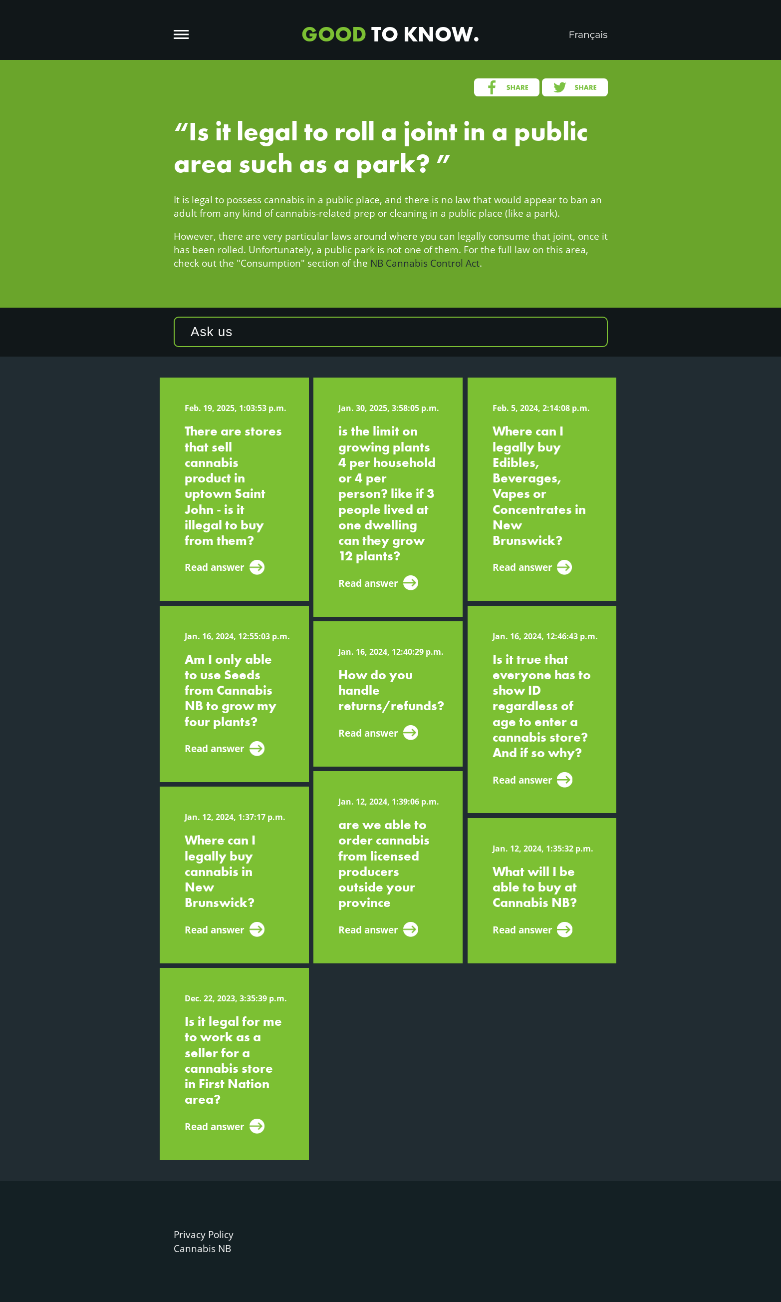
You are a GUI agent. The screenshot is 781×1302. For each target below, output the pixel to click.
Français (588, 34)
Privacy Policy (204, 1234)
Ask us (212, 331)
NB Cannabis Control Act (425, 263)
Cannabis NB (202, 1248)
